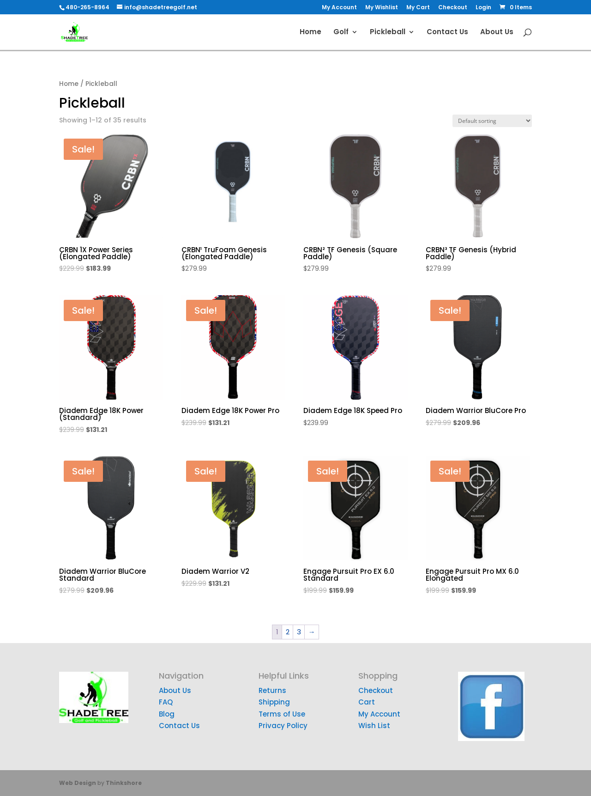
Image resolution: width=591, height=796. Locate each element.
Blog (167, 714)
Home (310, 32)
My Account (339, 8)
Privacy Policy (283, 725)
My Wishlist (381, 8)
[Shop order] (492, 121)
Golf (341, 32)
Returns (272, 690)
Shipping (274, 702)
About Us (496, 32)
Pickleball (387, 32)
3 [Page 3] (299, 632)
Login (483, 8)
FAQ (166, 702)
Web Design (77, 783)
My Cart (418, 8)
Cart (366, 702)
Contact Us (447, 32)
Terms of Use (282, 714)
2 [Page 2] (287, 632)
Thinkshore (124, 783)
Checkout (452, 8)
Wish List (374, 725)
